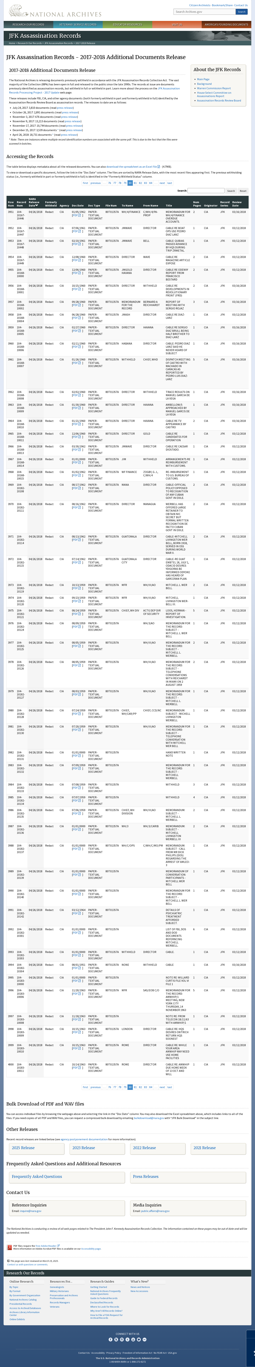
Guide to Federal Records (104, 1298)
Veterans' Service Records (78, 24)
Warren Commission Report (214, 88)
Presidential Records (21, 1303)
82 (140, 183)
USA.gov (172, 1352)
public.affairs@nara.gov (155, 1211)
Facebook (110, 1339)
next (162, 183)
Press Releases (145, 1176)
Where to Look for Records (104, 1306)
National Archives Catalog (23, 1299)
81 (135, 183)
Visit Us (177, 24)
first (85, 183)
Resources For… (61, 1281)
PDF (75, 215)
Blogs (139, 1339)
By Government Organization (25, 1295)
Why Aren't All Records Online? (106, 1310)
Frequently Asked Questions (37, 1176)
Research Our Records (28, 24)
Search (241, 11)
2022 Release (144, 1148)
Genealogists (57, 1287)
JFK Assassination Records (58, 43)
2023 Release (83, 1148)
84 (150, 183)
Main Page (203, 79)
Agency (64, 205)
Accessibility (98, 1352)
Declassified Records (101, 1302)
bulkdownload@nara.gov (149, 1118)
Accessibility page (91, 1248)
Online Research (21, 1281)
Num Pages (197, 203)
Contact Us (241, 5)
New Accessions (139, 1291)
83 (145, 183)
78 (119, 183)
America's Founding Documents (226, 24)
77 (114, 183)
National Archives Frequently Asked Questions (105, 1292)
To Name (127, 205)
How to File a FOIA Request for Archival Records (106, 1316)
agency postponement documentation (84, 1139)
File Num (111, 205)
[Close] (251, 1334)
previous (95, 183)
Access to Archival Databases (25, 1308)
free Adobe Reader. (48, 1245)
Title (169, 205)
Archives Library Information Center (24, 1314)
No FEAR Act (160, 1352)
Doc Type (94, 205)
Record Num (21, 203)
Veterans (55, 1306)
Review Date (237, 203)
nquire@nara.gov (31, 1211)
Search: (182, 190)
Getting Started (98, 1287)
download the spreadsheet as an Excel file (131, 166)
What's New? (140, 1281)
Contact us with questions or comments (27, 1264)
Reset (243, 190)
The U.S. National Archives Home (55, 10)
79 (125, 183)
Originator (210, 205)
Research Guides (102, 1281)
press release (65, 107)
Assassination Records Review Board (219, 100)
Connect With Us (127, 1334)
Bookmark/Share (222, 5)
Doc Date (78, 205)
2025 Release (23, 1148)
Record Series (225, 203)
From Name (150, 205)
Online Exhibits (17, 1319)
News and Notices (140, 1287)
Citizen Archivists (199, 5)
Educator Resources (127, 24)
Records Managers (60, 1302)
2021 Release (205, 1148)
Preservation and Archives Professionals (64, 1297)
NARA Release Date (34, 202)
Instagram (122, 1339)
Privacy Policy (113, 1352)
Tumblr (127, 1339)
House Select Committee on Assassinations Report (214, 94)
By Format (15, 1291)
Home (12, 43)
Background (204, 84)
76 (109, 183)
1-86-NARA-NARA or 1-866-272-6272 (127, 1361)
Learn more (223, 1360)
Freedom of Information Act (137, 1352)
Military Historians (59, 1291)
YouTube (133, 1339)
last (169, 183)
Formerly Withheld (51, 203)
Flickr (144, 1339)
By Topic (14, 1287)
